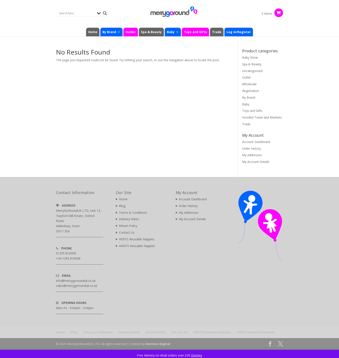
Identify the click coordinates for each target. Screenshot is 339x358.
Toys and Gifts (195, 32)
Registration (250, 91)
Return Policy (128, 226)
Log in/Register (239, 32)
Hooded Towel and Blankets (262, 117)
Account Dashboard (256, 142)
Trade (216, 32)
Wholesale (249, 84)
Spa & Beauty (151, 32)
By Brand (111, 32)
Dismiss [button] (196, 355)
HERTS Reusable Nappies (136, 239)
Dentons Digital (158, 344)
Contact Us (126, 232)
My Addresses (252, 155)
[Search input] (77, 13)
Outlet (131, 32)
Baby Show (250, 57)
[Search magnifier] (105, 13)
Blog (122, 206)
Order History (251, 148)
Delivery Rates (129, 219)
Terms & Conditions (133, 212)
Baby (173, 32)
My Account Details (255, 162)
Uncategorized (252, 71)
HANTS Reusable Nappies (137, 246)
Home (92, 32)
